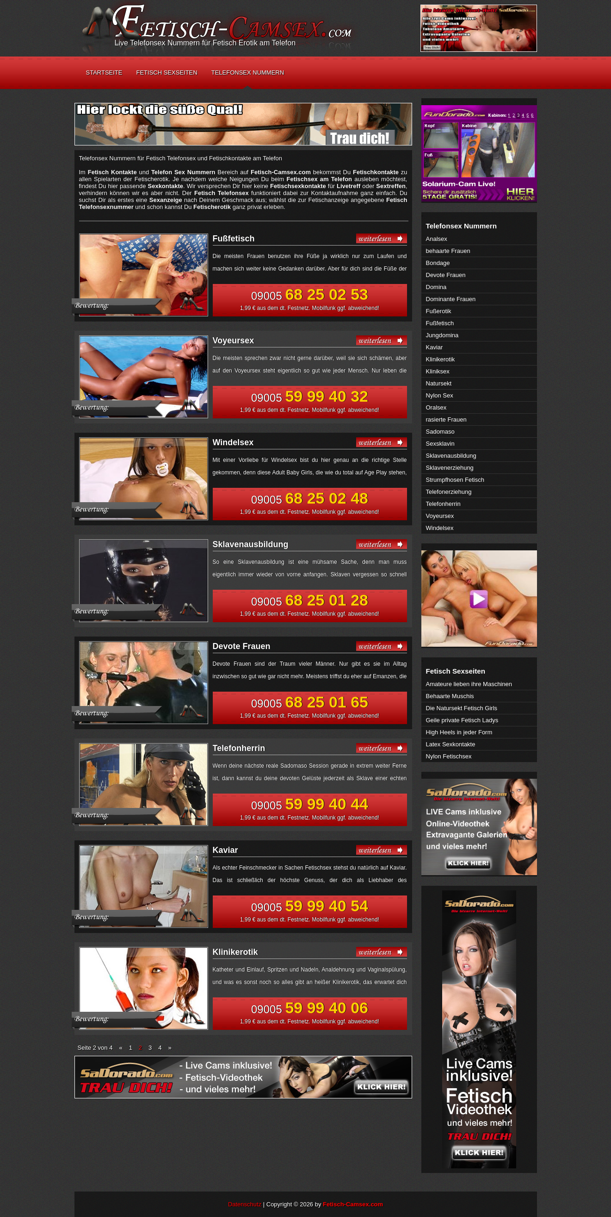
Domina (436, 287)
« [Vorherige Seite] (120, 1047)
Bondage (438, 262)
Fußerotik (438, 311)
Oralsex (436, 407)
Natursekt (439, 383)
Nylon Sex (439, 395)
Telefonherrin (239, 748)
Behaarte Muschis (450, 696)
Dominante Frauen (451, 299)
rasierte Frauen (446, 419)
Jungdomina (442, 335)
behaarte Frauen (448, 250)
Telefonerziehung (449, 491)
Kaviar (225, 850)
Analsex (436, 238)
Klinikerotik (235, 952)
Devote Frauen (242, 646)
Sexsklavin (440, 443)
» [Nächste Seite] (170, 1047)
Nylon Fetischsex (449, 756)
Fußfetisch (234, 238)
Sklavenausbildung (251, 544)
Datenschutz (244, 1204)
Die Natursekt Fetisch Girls (462, 708)
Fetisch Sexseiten (166, 72)
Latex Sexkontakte (450, 744)
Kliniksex (438, 371)
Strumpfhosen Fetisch (455, 479)
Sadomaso (440, 431)
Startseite (104, 72)
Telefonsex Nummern (247, 72)
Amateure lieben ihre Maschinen (469, 684)
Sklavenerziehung (450, 467)
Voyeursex (233, 340)
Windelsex (233, 442)
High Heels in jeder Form (459, 732)
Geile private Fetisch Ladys (462, 720)
